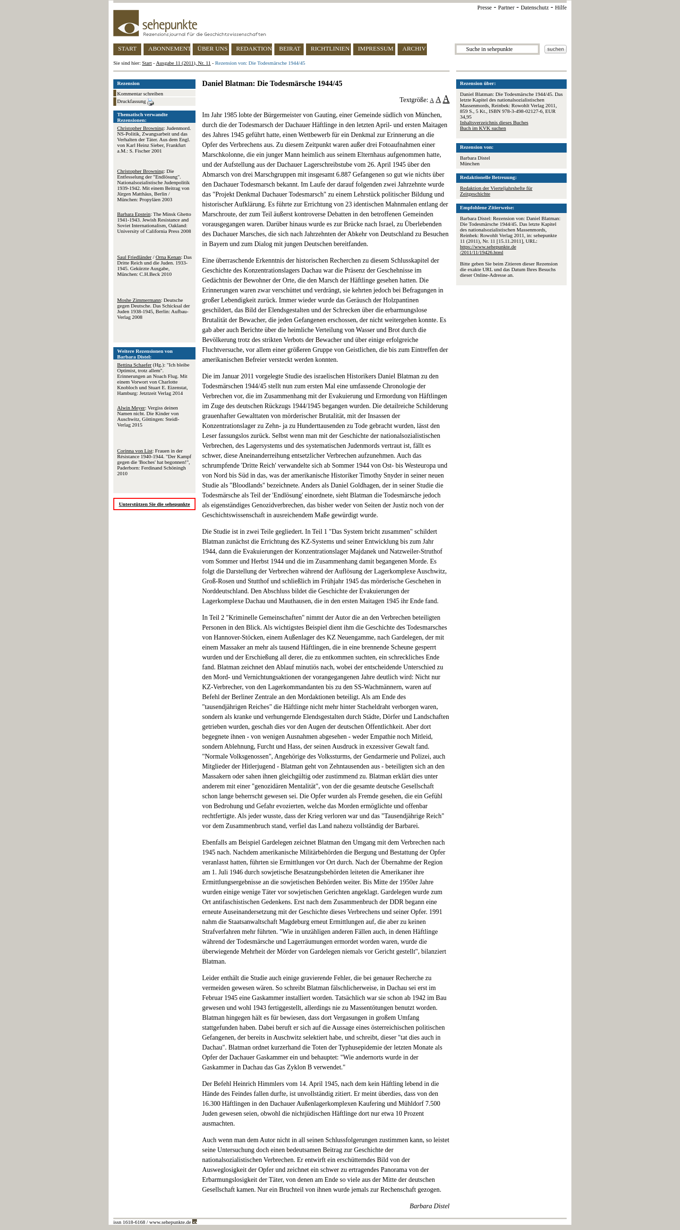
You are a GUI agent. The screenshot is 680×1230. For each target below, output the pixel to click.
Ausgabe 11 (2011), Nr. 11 (183, 63)
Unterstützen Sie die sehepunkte (154, 504)
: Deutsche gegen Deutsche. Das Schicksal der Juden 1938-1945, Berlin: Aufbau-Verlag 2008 (153, 308)
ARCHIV (414, 48)
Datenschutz (535, 7)
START (127, 48)
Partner (506, 7)
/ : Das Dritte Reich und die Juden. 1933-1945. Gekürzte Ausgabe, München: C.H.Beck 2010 (154, 265)
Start (147, 63)
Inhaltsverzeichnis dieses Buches (494, 122)
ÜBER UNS (212, 48)
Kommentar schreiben (140, 93)
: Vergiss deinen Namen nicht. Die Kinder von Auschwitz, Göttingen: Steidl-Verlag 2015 (148, 416)
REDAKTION (254, 48)
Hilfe (561, 7)
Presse (484, 7)
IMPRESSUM (375, 48)
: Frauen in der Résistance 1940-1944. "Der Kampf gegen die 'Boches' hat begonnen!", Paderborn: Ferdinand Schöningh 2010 (154, 462)
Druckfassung (135, 102)
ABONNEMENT (169, 48)
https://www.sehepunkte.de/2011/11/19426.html (488, 249)
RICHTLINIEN (330, 48)
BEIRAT (290, 48)
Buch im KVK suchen (483, 128)
